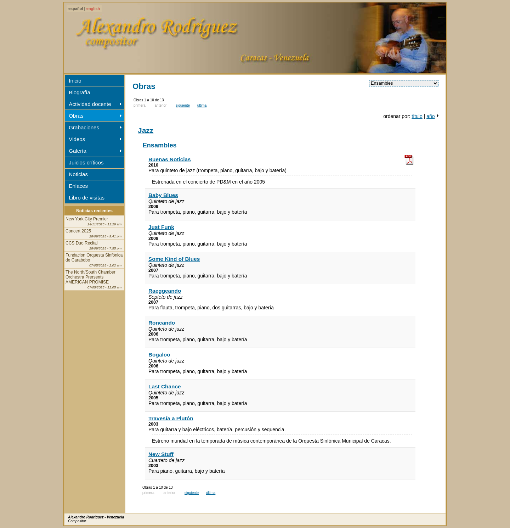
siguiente (183, 105)
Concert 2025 (93, 233)
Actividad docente (90, 104)
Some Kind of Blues (174, 259)
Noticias (78, 174)
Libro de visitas (86, 198)
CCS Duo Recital (93, 245)
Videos (77, 139)
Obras (76, 116)
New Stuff (161, 454)
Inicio (75, 81)
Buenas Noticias (169, 159)
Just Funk (161, 227)
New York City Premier (93, 221)
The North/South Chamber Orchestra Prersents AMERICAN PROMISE (93, 279)
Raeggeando (164, 291)
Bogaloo (159, 355)
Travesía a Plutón (170, 418)
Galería (77, 151)
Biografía (79, 92)
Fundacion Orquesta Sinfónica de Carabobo (94, 260)
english (93, 8)
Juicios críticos (86, 162)
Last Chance (164, 386)
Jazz (145, 130)
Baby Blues (163, 195)
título (417, 116)
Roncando (161, 323)
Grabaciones (84, 127)
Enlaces (78, 186)
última (202, 105)
